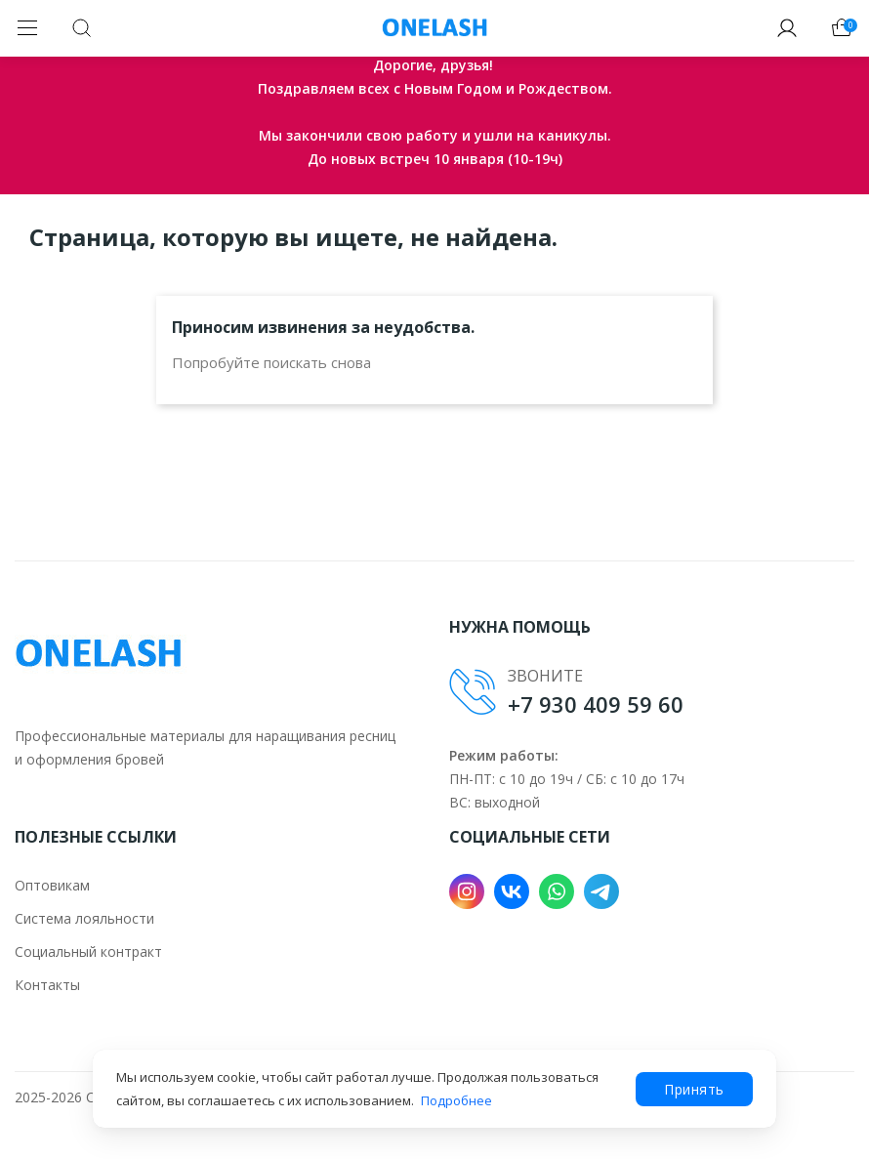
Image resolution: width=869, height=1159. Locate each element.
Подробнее (456, 1100)
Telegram (601, 891)
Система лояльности (84, 918)
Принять (694, 1089)
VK (511, 891)
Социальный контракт (88, 951)
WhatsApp (556, 891)
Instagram (466, 891)
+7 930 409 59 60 (595, 704)
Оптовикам (52, 885)
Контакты (47, 984)
